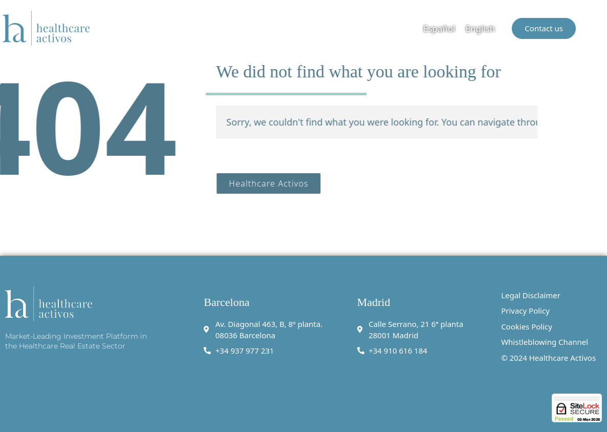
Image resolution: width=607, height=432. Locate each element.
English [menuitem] (480, 28)
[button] (598, 28)
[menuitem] (439, 28)
